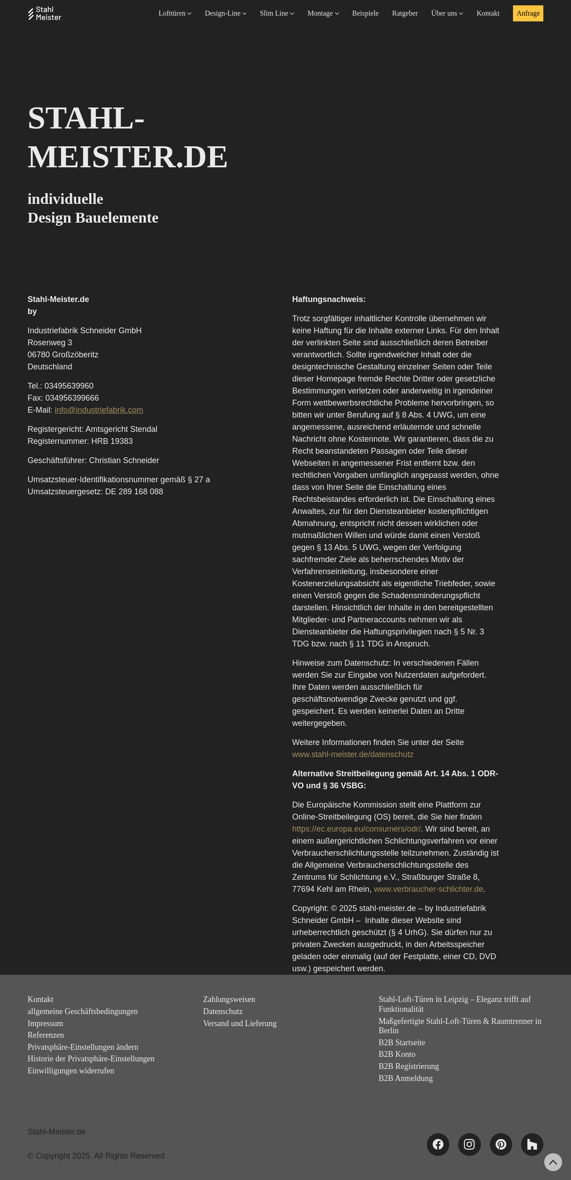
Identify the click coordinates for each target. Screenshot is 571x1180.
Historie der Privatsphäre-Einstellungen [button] (91, 1058)
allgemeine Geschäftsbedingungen (83, 1011)
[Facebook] (438, 1144)
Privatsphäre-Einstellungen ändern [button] (83, 1047)
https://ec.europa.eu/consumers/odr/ (356, 828)
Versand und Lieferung (240, 1023)
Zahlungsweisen (229, 999)
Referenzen (46, 1035)
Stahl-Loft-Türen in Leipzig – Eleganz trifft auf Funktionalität (455, 1004)
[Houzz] (532, 1144)
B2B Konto (397, 1054)
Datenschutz (223, 1011)
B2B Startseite (402, 1042)
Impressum (45, 1023)
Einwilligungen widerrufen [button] (71, 1070)
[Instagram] (469, 1144)
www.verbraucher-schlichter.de (428, 889)
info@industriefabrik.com (99, 410)
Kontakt (41, 999)
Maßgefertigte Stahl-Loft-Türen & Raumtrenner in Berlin (460, 1026)
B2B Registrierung (409, 1066)
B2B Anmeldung (406, 1078)
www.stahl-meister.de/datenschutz (353, 754)
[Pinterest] (501, 1144)
